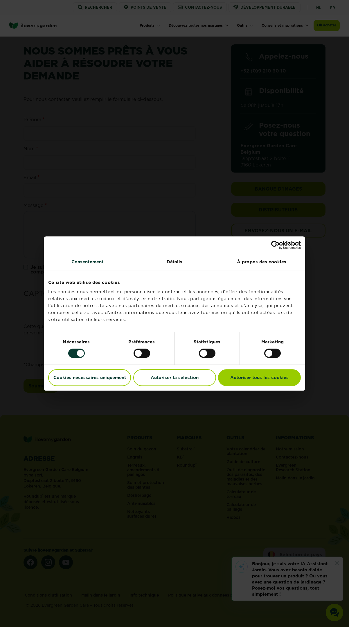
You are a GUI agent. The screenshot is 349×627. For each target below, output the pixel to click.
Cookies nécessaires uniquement (89, 377)
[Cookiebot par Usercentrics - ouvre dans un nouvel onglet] (275, 245)
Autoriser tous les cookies (259, 377)
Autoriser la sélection (175, 377)
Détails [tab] (175, 262)
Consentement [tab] (87, 262)
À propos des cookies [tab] (261, 262)
